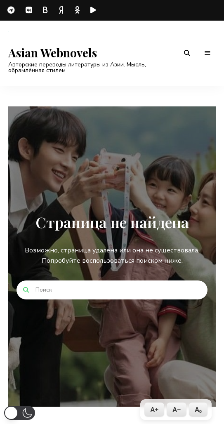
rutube (95, 10)
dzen (62, 10)
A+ (154, 409)
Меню (207, 53)
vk (29, 10)
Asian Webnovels (52, 53)
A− (176, 409)
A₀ (198, 409)
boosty (45, 10)
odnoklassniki (78, 10)
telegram (12, 10)
